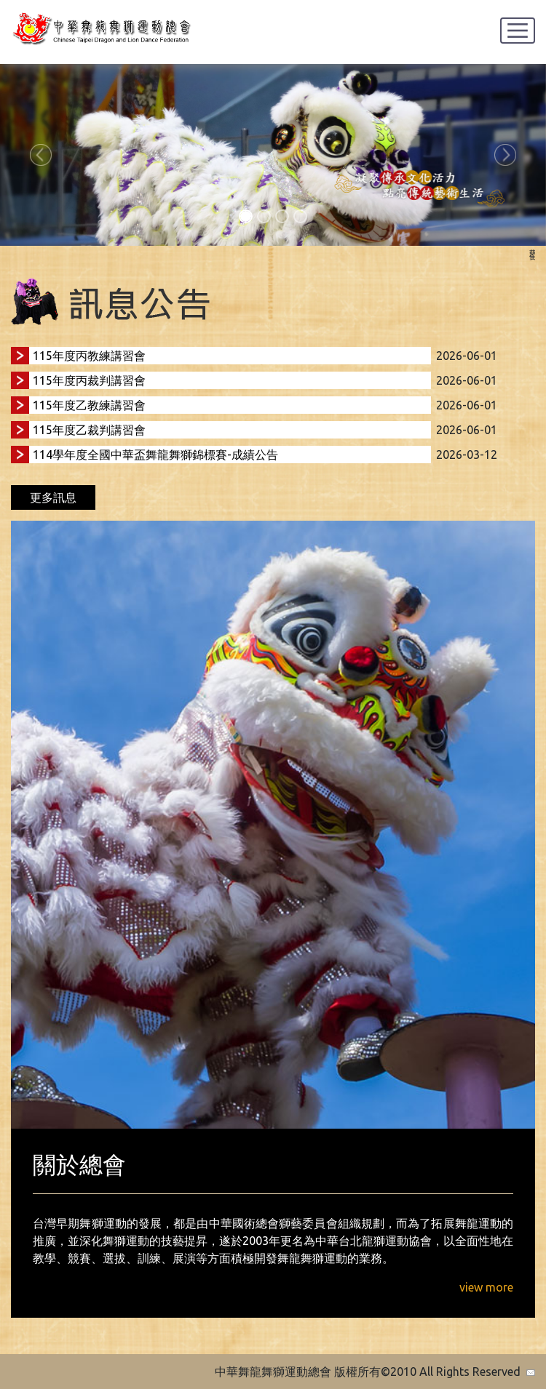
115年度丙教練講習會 (89, 355)
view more (486, 1287)
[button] (41, 155)
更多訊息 (53, 497)
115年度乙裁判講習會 (89, 429)
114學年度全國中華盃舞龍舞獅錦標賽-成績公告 (155, 454)
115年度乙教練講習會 (89, 405)
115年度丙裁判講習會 (89, 380)
